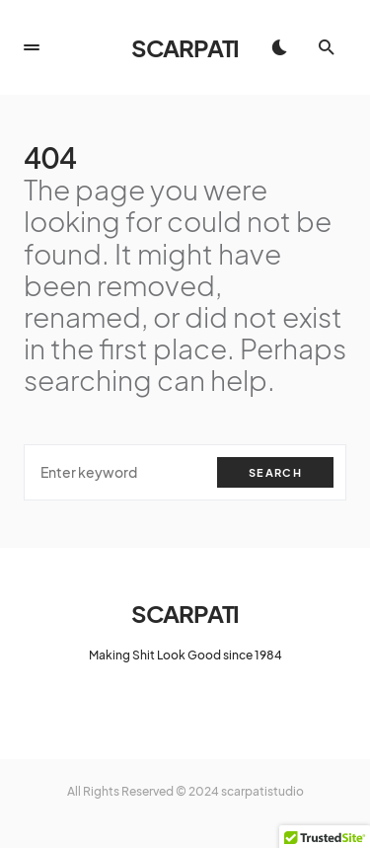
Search (275, 472)
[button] (31, 47)
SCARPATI (185, 47)
